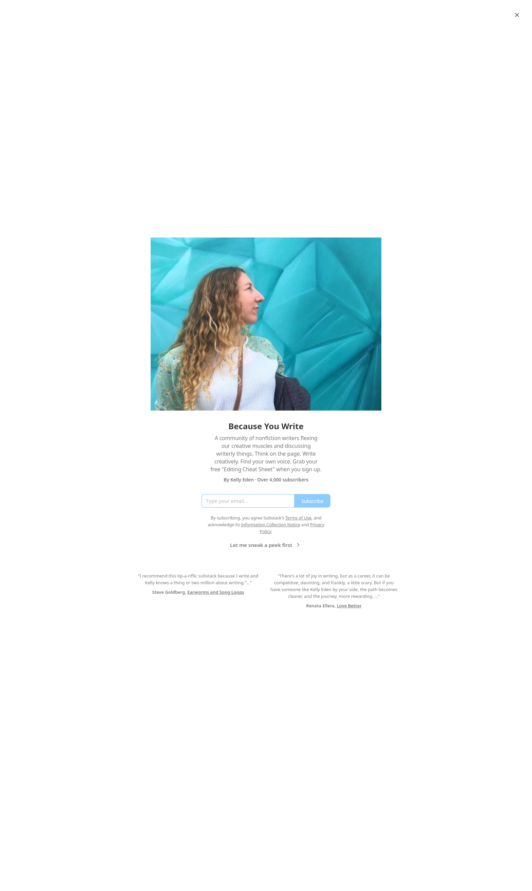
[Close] (517, 15)
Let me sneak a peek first (266, 545)
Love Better (349, 606)
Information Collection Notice (270, 525)
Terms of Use (298, 518)
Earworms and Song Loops (215, 592)
